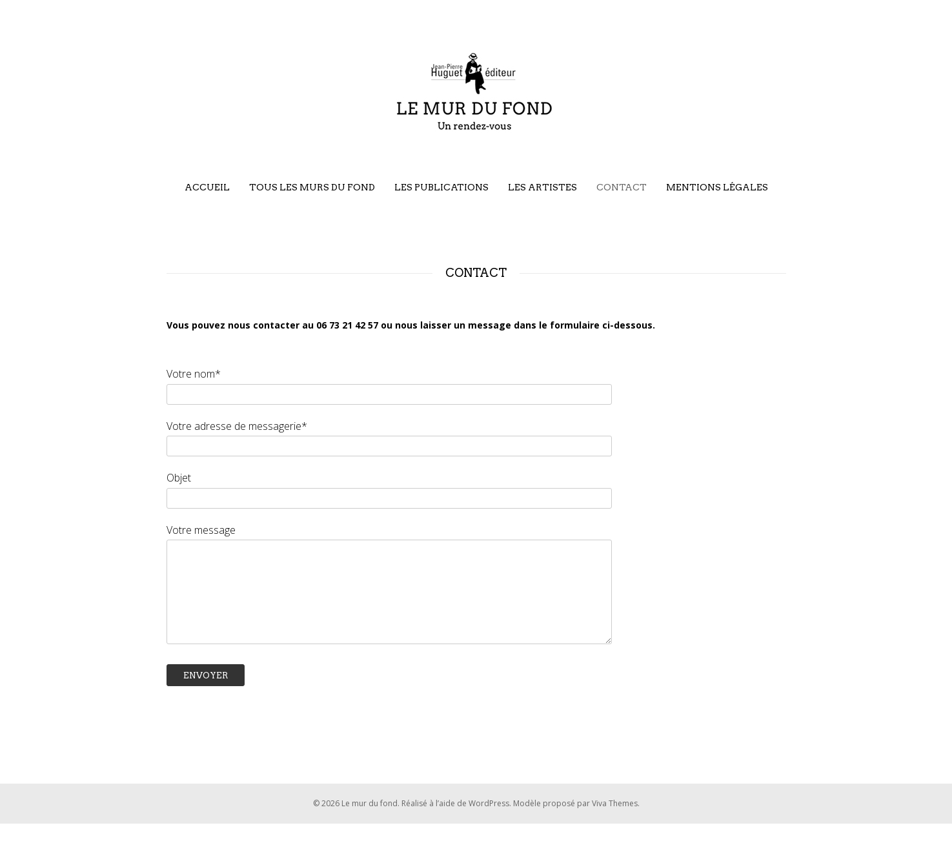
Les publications (441, 187)
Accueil (207, 187)
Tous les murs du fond (312, 187)
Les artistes (542, 187)
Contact (621, 187)
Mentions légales (717, 187)
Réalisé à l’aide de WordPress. (457, 822)
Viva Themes (615, 822)
